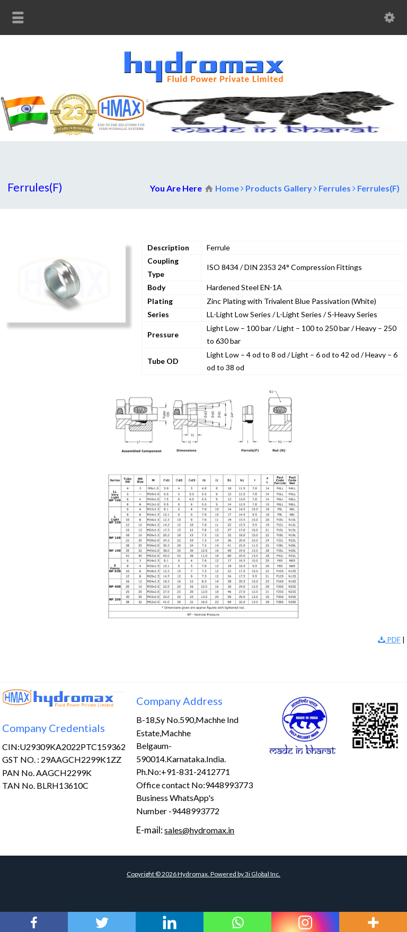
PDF (389, 639)
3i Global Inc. (262, 874)
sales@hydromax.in (199, 830)
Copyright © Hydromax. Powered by (186, 874)
